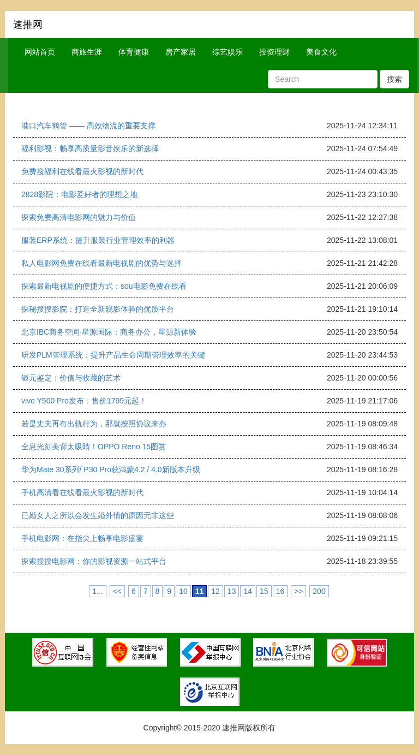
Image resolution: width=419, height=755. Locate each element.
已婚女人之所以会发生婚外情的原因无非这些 (97, 515)
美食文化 (321, 51)
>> (298, 591)
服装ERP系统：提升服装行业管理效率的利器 (98, 240)
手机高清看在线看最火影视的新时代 (82, 492)
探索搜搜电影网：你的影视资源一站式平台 (93, 561)
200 (319, 591)
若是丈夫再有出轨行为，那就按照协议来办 (93, 423)
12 (215, 591)
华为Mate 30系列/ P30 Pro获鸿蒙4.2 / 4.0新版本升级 (110, 469)
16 (280, 591)
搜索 (394, 79)
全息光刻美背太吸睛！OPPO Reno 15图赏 (93, 446)
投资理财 (274, 51)
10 (183, 591)
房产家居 (180, 51)
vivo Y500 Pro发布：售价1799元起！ (84, 400)
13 (232, 591)
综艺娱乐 (227, 51)
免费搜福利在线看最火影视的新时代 (82, 171)
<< (117, 591)
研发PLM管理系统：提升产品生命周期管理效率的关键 (113, 354)
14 (247, 591)
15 (264, 591)
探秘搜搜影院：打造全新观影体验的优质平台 (97, 309)
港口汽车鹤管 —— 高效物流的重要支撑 (88, 125)
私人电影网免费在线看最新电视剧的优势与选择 (101, 263)
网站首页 (40, 51)
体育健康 (133, 51)
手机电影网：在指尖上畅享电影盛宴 (82, 538)
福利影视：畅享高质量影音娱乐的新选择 (90, 148)
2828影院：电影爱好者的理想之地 (79, 194)
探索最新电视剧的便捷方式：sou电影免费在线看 (104, 286)
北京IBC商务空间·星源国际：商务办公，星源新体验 (108, 332)
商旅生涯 (86, 51)
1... (97, 591)
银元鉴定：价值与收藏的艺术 (71, 377)
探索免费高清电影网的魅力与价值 (78, 217)
